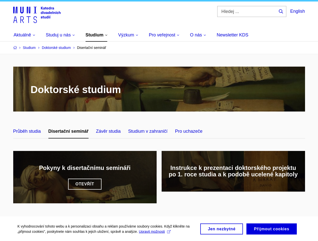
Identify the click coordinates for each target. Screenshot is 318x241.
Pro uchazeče (189, 131)
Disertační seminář (68, 131)
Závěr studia (108, 131)
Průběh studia (27, 131)
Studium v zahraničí (148, 131)
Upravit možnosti (155, 233)
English (297, 11)
